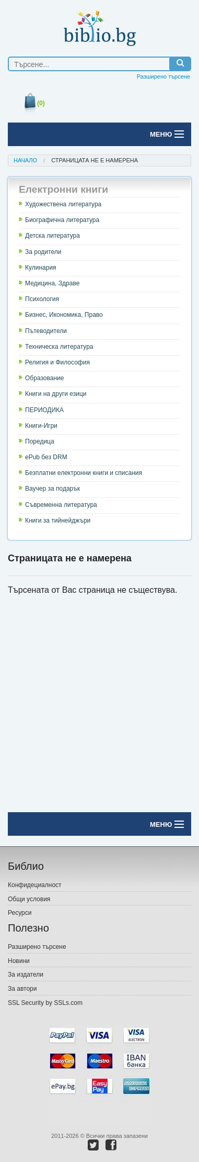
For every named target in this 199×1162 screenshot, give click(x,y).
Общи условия (29, 899)
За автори (22, 988)
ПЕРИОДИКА (44, 410)
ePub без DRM (46, 457)
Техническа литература (59, 346)
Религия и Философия (57, 362)
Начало (25, 160)
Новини (19, 961)
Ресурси (19, 912)
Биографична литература (62, 220)
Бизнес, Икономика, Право (64, 314)
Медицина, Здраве (52, 283)
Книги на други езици (56, 393)
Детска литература (52, 235)
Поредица (39, 441)
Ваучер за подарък (52, 488)
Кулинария (40, 267)
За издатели (25, 974)
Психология (42, 299)
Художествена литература (63, 204)
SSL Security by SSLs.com (45, 1002)
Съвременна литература (61, 504)
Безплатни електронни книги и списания (83, 473)
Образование (44, 378)
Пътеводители (46, 331)
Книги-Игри (41, 425)
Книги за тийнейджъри (57, 520)
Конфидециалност (35, 885)
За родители (43, 252)
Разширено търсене (163, 76)
